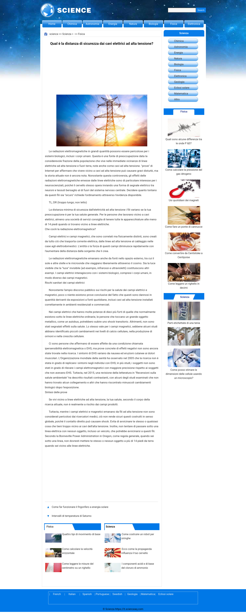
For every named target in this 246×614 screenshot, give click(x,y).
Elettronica (194, 23)
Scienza (66, 34)
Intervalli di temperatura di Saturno (72, 515)
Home (51, 23)
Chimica (72, 23)
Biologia (153, 23)
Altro (177, 99)
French (57, 594)
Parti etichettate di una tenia (183, 313)
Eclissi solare (181, 87)
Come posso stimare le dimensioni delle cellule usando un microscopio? (184, 364)
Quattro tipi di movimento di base (81, 534)
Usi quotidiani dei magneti (183, 191)
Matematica (181, 93)
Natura (133, 23)
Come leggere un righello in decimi (183, 276)
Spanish (87, 594)
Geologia (179, 81)
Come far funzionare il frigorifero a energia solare (80, 507)
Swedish (117, 594)
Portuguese (102, 594)
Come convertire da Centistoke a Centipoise (183, 246)
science (53, 34)
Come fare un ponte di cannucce (183, 217)
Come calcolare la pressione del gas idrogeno (183, 162)
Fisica (173, 23)
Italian (72, 594)
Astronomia (92, 23)
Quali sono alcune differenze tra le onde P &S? (183, 132)
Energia (112, 23)
